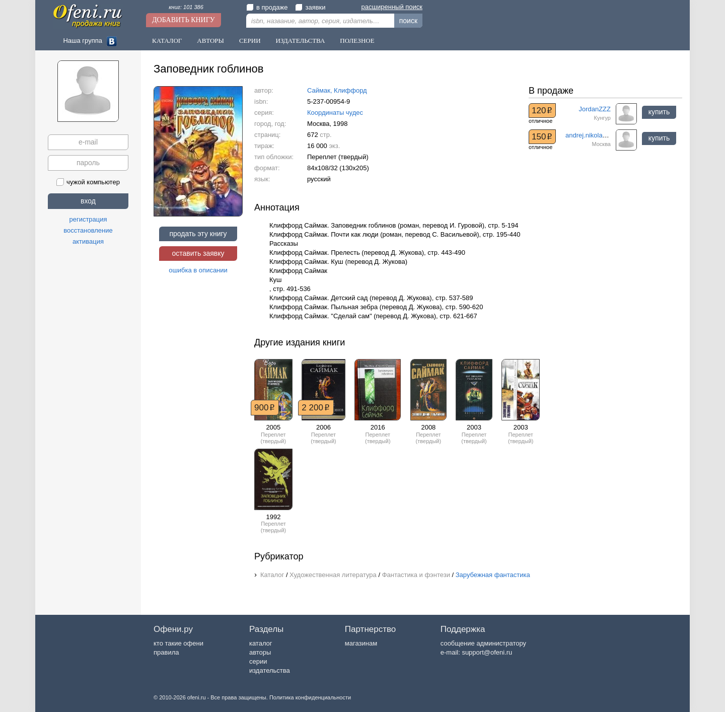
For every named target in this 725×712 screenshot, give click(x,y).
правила (166, 652)
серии (258, 661)
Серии (250, 40)
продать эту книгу (198, 234)
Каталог (167, 40)
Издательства (300, 40)
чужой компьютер (88, 182)
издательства (269, 670)
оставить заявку (198, 253)
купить (659, 112)
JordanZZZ (594, 109)
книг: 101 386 (186, 7)
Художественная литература (333, 575)
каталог (260, 643)
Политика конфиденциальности (310, 697)
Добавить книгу (183, 20)
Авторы (210, 40)
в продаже (266, 7)
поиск (408, 21)
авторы (260, 652)
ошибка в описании (198, 270)
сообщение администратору (483, 643)
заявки (310, 7)
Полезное (357, 40)
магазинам (361, 643)
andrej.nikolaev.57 (591, 135)
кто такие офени (178, 643)
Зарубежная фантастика (493, 575)
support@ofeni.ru (487, 652)
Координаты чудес (335, 112)
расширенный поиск (391, 7)
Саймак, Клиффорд (337, 90)
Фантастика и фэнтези (416, 575)
